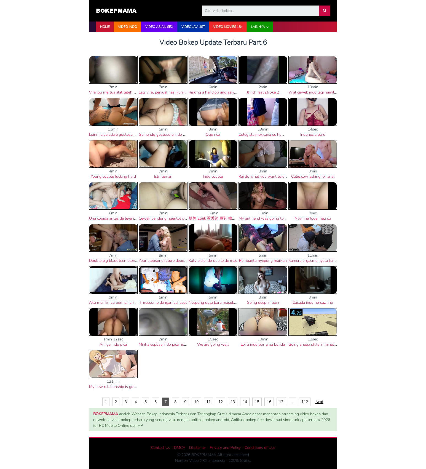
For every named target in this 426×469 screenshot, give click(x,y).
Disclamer (197, 447)
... (292, 401)
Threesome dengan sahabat (163, 302)
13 (233, 401)
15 (257, 401)
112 (304, 401)
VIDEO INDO (127, 27)
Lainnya (258, 27)
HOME (105, 27)
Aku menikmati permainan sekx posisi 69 (124, 302)
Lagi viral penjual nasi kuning (163, 92)
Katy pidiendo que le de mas (213, 260)
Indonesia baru (312, 134)
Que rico (213, 134)
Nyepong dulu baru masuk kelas (216, 302)
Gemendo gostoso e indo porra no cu (171, 134)
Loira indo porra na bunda (263, 344)
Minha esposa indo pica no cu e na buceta (174, 344)
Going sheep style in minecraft (314, 344)
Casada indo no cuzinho (313, 302)
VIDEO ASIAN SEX (159, 27)
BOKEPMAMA (105, 414)
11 (208, 401)
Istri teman (163, 176)
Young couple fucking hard (113, 176)
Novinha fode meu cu (313, 218)
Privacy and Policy (225, 447)
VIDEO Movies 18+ (228, 27)
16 (269, 401)
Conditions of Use (260, 447)
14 (245, 401)
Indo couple (213, 176)
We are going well (213, 344)
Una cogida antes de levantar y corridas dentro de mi (134, 218)
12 (220, 401)
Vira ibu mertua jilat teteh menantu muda (124, 92)
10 (196, 401)
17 (281, 401)
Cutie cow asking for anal (312, 176)
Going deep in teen (263, 302)
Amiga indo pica (113, 344)
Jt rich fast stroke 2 (263, 92)
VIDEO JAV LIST (193, 27)
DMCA (179, 447)
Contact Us (160, 447)
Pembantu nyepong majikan (263, 260)
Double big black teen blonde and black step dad (131, 260)
